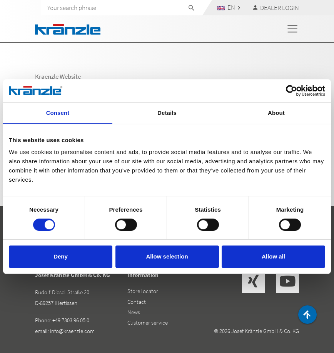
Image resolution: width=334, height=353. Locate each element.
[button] (228, 7)
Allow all (273, 256)
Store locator (142, 291)
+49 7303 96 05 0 (70, 320)
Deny (60, 256)
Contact (136, 301)
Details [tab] (167, 112)
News (133, 312)
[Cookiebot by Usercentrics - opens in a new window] (291, 90)
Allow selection (167, 256)
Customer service (147, 322)
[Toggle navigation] (292, 28)
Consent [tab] (58, 112)
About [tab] (276, 112)
